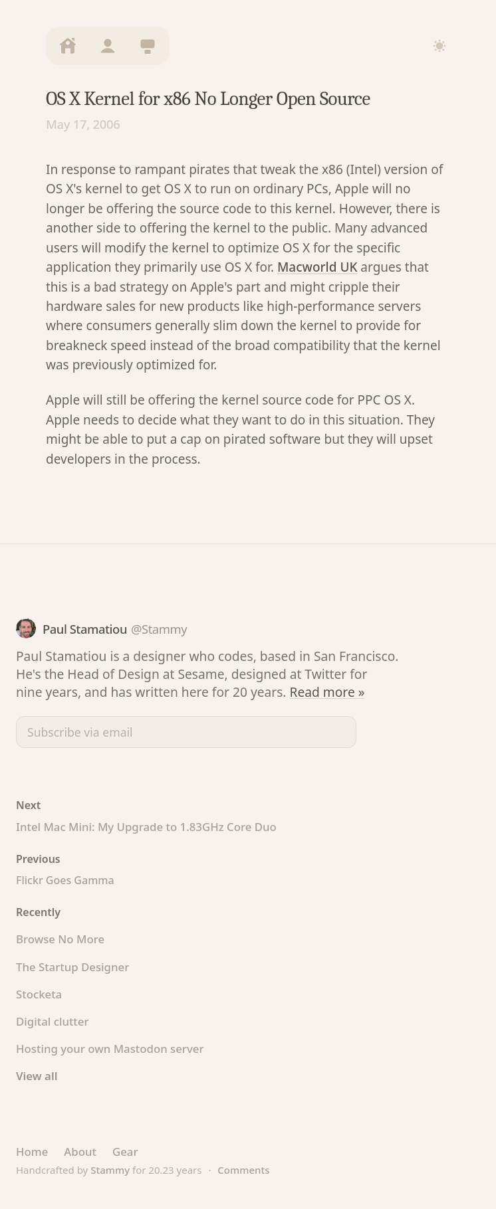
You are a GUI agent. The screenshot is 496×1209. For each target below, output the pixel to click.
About (80, 1151)
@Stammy (159, 628)
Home (32, 1151)
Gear (125, 1151)
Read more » (327, 692)
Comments (243, 1169)
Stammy (110, 1169)
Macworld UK (317, 267)
